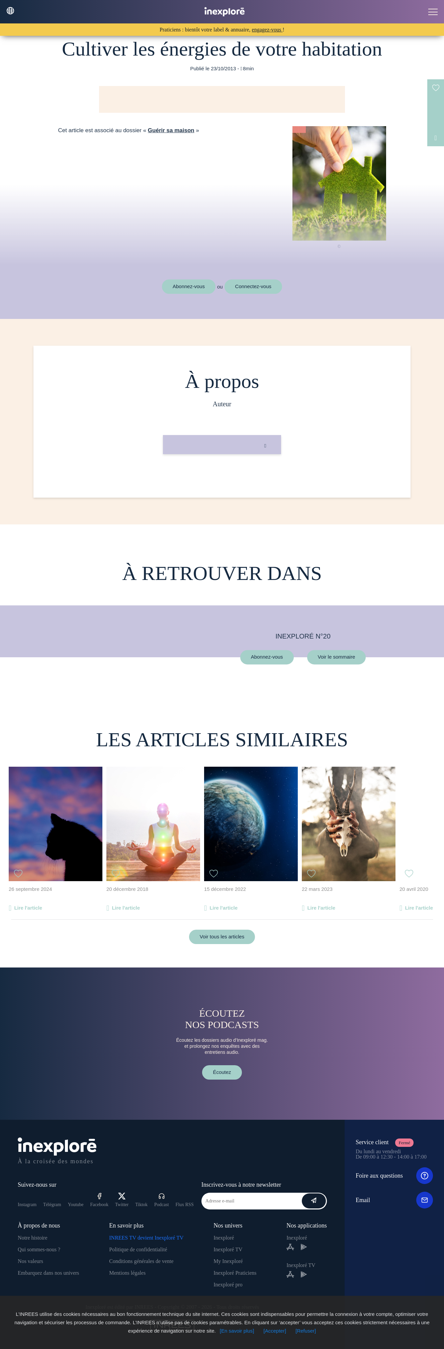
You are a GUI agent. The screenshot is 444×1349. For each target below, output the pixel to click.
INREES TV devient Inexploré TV (146, 1238)
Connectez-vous (253, 286)
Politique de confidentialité (138, 1249)
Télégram (52, 1204)
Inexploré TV (227, 1249)
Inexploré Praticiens (234, 1273)
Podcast (161, 1200)
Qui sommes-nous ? (39, 1249)
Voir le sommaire (336, 657)
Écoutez (222, 1072)
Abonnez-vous (189, 286)
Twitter (121, 1200)
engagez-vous (267, 29)
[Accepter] (275, 1331)
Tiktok (141, 1204)
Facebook (99, 1200)
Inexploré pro (228, 1284)
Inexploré (223, 1238)
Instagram (27, 1204)
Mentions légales (127, 1273)
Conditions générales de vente (141, 1261)
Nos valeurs (30, 1261)
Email (394, 1200)
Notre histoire (32, 1238)
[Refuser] (305, 1331)
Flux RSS (185, 1204)
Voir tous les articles (222, 936)
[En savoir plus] (237, 1331)
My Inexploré (228, 1261)
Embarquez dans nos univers (48, 1273)
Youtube (76, 1204)
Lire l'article (28, 908)
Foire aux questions (394, 1175)
